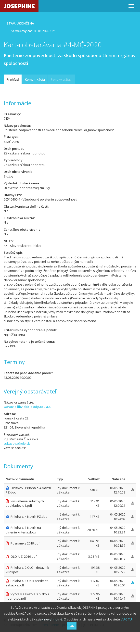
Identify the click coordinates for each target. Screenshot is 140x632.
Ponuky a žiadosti (63, 79)
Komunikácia (35, 79)
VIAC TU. (127, 619)
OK (72, 626)
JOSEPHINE (19, 6)
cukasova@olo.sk (17, 443)
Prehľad (12, 79)
